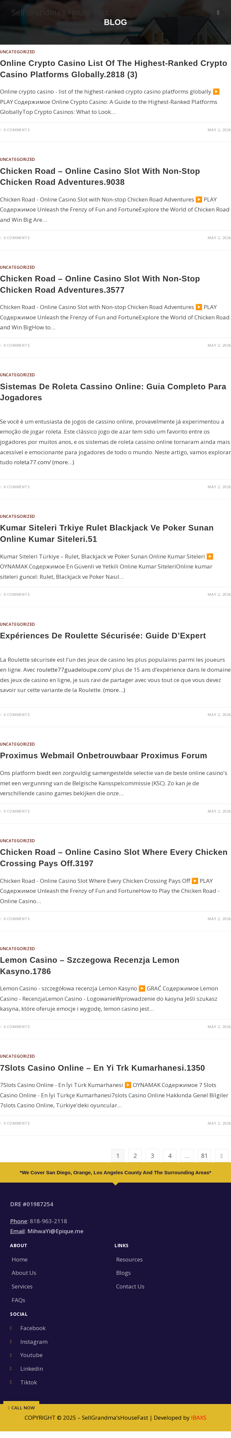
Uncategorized (17, 52)
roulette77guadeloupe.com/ (74, 669)
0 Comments (17, 129)
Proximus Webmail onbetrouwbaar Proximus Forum (103, 755)
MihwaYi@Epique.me (55, 1231)
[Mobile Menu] (218, 12)
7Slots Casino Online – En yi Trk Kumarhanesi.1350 (102, 1067)
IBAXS (198, 1417)
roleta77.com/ (32, 462)
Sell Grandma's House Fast (60, 12)
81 (204, 1156)
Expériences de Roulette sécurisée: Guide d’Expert (103, 635)
